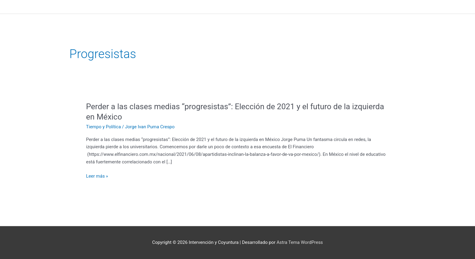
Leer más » (97, 176)
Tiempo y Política (103, 127)
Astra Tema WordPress (300, 242)
